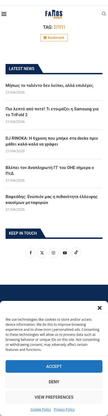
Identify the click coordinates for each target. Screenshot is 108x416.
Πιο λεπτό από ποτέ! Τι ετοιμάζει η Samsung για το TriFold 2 (52, 111)
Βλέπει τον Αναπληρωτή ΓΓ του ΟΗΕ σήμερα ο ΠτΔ (50, 170)
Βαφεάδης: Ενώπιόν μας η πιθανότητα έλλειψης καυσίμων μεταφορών (52, 199)
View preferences (54, 397)
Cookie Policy (41, 409)
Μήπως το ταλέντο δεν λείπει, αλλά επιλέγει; (50, 85)
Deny (54, 381)
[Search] (104, 14)
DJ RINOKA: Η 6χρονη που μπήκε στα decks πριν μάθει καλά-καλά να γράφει (52, 141)
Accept (54, 366)
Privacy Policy (64, 409)
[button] (99, 308)
